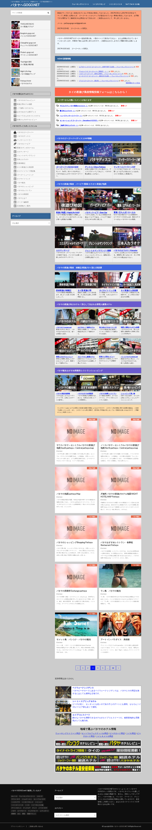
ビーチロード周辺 (117, 733)
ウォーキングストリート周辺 (67, 733)
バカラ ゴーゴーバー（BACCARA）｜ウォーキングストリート (100, 74)
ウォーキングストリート (80, 4)
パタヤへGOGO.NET (25, 5)
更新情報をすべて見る (133, 83)
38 (113, 668)
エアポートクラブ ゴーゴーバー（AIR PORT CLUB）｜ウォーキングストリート (106, 67)
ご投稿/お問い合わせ (35, 826)
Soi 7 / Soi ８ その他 (132, 4)
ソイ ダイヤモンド (99, 4)
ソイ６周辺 (131, 733)
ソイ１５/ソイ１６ (115, 4)
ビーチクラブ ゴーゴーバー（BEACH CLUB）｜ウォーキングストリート (104, 76)
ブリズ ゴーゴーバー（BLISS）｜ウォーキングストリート (99, 81)
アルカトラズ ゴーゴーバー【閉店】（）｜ (94, 71)
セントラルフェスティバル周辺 (94, 733)
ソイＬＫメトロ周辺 (104, 736)
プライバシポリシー (18, 826)
